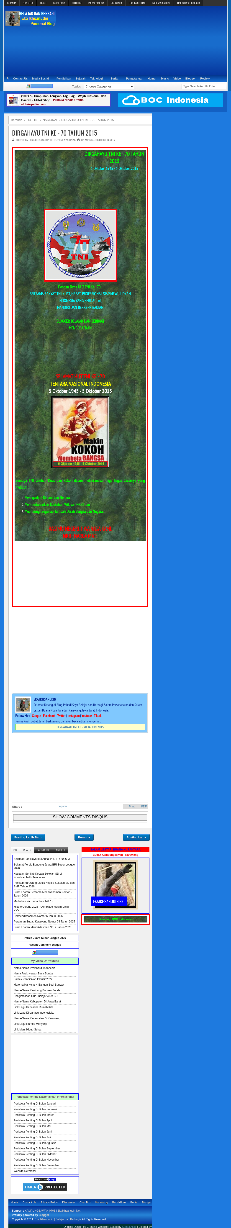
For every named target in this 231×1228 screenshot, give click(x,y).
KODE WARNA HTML (161, 3)
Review (205, 78)
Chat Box (85, 1202)
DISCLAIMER (116, 3)
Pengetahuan (134, 78)
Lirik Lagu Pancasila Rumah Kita (33, 1007)
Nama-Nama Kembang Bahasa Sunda (37, 990)
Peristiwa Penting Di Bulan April (33, 1120)
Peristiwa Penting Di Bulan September (37, 1148)
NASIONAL (70, 140)
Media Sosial (40, 78)
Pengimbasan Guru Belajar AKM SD (36, 996)
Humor (152, 78)
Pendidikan (63, 78)
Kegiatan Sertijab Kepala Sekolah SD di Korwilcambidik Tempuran (38, 875)
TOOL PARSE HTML (137, 3)
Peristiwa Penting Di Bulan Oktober (35, 1154)
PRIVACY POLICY (96, 3)
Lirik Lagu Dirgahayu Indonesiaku (34, 1012)
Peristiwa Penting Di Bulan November (36, 1159)
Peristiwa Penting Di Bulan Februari (35, 1109)
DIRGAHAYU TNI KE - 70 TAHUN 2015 (54, 132)
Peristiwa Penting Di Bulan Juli (32, 1137)
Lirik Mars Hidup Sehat (27, 1029)
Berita (114, 78)
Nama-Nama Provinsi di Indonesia (34, 968)
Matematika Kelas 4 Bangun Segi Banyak (39, 984)
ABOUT (43, 3)
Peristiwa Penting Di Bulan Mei (32, 1126)
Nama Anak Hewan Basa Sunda (33, 973)
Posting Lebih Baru (27, 837)
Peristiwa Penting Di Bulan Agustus (35, 1143)
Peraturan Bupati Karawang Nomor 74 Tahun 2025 (44, 921)
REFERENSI (77, 3)
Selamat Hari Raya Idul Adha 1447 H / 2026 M (42, 859)
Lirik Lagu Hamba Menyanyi (31, 1023)
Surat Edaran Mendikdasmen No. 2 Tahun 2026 (42, 927)
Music (165, 78)
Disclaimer (68, 1202)
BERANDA (11, 3)
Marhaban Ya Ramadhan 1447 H (34, 901)
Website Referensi (25, 1171)
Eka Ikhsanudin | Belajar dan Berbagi (57, 1219)
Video (177, 78)
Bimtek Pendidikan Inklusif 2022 (33, 979)
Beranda (84, 837)
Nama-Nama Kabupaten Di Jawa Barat (37, 1001)
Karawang (101, 1202)
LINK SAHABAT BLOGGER (188, 3)
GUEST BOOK (59, 3)
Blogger (190, 78)
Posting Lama (136, 837)
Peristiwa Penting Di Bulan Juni (33, 1131)
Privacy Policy (49, 1202)
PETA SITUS (28, 3)
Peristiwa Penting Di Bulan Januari (35, 1103)
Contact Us (20, 78)
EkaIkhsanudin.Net (68, 1210)
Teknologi (96, 78)
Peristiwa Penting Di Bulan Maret (34, 1115)
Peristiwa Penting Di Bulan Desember (36, 1165)
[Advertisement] (142, 40)
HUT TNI (58, 140)
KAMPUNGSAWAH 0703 (40, 1210)
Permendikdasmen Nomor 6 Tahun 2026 (38, 916)
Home (14, 1202)
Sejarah (80, 78)
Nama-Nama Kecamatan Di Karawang (37, 1018)
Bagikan (62, 806)
